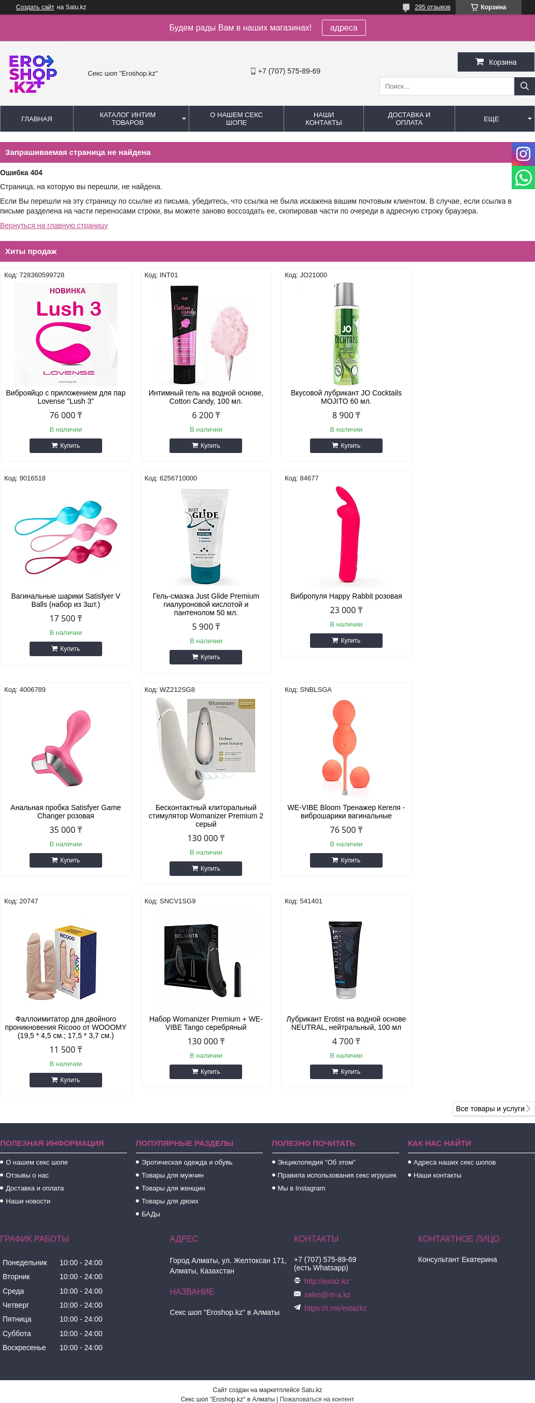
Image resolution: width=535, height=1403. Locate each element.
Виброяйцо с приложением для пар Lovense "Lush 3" (64, 397)
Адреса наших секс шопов (455, 959)
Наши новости (28, 998)
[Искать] (524, 86)
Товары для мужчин (173, 972)
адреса (344, 27)
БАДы (151, 1011)
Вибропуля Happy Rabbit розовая (200, 596)
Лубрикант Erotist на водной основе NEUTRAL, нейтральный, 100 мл (471, 815)
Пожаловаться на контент (317, 1196)
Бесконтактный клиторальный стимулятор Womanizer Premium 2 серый (471, 604)
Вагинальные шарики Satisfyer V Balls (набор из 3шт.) (471, 397)
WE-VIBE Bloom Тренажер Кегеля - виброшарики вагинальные (63, 811)
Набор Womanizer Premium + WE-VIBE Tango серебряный (335, 811)
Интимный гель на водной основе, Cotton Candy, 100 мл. (199, 397)
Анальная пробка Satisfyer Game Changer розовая (335, 600)
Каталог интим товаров (128, 118)
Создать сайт (35, 7)
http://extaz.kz (326, 1078)
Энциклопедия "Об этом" (317, 959)
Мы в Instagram (302, 985)
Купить (68, 445)
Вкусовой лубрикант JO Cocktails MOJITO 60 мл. (335, 397)
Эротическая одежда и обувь (187, 959)
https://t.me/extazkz (335, 1105)
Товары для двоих (170, 998)
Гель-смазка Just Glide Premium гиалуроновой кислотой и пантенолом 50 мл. (63, 604)
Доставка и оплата (409, 118)
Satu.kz (311, 1187)
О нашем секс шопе (236, 118)
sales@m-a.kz (327, 1091)
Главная (36, 119)
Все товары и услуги (490, 905)
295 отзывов (432, 7)
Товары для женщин (173, 985)
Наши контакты (324, 118)
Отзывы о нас (27, 972)
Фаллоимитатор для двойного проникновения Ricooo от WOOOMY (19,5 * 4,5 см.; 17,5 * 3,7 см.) (199, 820)
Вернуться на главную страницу (54, 225)
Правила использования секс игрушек (337, 972)
